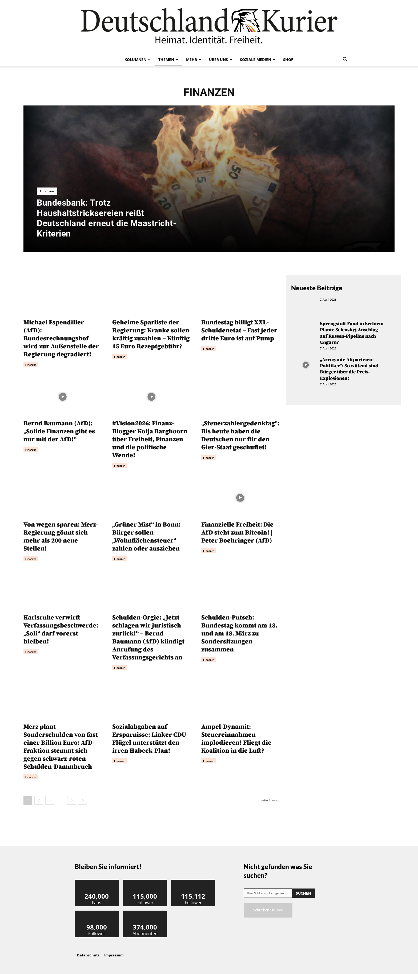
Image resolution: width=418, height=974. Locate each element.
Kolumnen (137, 59)
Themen (168, 59)
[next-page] (82, 800)
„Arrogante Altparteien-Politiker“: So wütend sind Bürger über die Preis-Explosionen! (349, 369)
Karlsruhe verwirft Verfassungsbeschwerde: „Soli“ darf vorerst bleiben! (60, 630)
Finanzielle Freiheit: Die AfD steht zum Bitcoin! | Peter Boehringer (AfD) (237, 533)
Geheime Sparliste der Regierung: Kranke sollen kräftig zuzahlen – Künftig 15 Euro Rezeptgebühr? (151, 335)
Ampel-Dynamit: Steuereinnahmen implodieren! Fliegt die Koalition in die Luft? (236, 739)
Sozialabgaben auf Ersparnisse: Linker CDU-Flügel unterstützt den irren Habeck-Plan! (150, 739)
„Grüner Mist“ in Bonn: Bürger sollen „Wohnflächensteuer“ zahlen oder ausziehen (146, 537)
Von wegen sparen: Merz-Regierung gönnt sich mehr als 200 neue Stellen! (60, 537)
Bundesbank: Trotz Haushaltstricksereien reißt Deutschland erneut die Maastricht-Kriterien (106, 218)
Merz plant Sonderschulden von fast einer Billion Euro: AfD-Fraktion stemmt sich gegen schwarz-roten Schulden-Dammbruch (60, 747)
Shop (288, 59)
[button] (345, 60)
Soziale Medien (257, 59)
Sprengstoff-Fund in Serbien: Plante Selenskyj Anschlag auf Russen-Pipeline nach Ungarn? (351, 333)
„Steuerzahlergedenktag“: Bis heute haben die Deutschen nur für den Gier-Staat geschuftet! (240, 435)
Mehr (193, 59)
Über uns (220, 59)
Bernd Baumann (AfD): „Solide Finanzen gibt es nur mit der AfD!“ (59, 431)
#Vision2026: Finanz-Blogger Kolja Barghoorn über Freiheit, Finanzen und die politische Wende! (149, 439)
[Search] (303, 893)
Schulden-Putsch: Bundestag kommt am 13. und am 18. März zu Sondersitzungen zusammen (239, 634)
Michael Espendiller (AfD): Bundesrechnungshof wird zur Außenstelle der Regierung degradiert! (61, 338)
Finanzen (47, 191)
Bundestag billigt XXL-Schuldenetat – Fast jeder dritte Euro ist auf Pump (239, 331)
